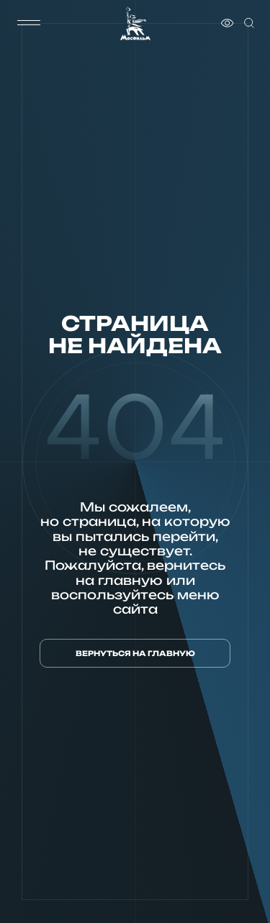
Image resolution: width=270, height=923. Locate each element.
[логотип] (135, 23)
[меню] (28, 23)
